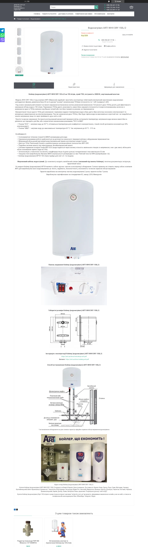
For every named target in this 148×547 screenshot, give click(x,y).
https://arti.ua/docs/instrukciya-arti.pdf (74, 356)
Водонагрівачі (35, 19)
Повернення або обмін (83, 14)
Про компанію (99, 14)
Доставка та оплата (65, 14)
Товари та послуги (49, 14)
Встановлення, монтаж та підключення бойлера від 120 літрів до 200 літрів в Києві (58, 542)
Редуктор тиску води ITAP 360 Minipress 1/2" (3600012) (28, 542)
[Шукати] (96, 7)
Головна (37, 14)
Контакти (110, 14)
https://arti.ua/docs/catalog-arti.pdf (77, 359)
